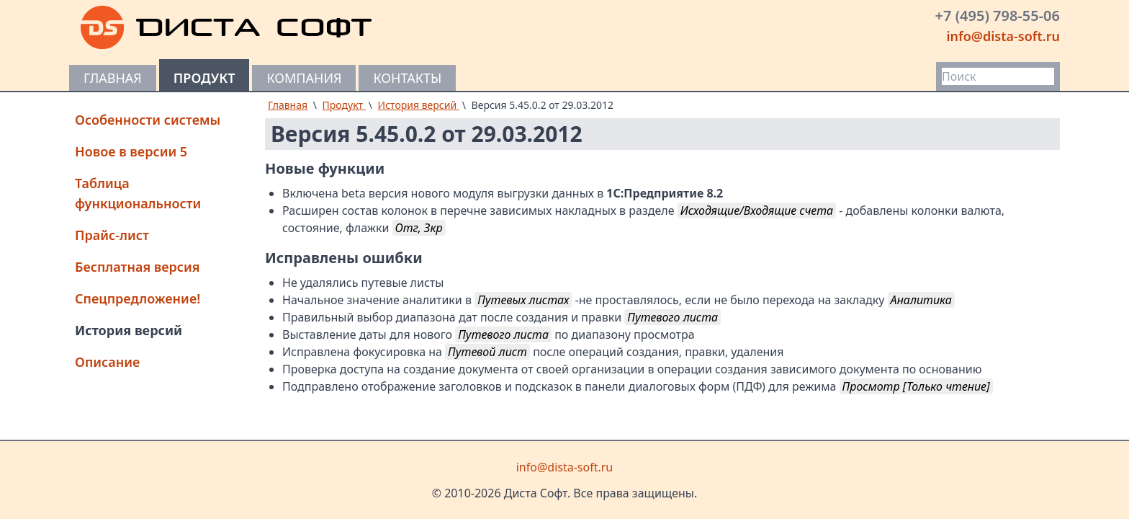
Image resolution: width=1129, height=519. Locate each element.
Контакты (407, 77)
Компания (303, 77)
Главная (113, 77)
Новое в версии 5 (131, 151)
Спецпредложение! (137, 298)
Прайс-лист (112, 235)
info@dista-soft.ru (1003, 36)
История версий (128, 330)
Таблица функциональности (138, 193)
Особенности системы (147, 119)
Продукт (204, 77)
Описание (107, 362)
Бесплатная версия (137, 266)
